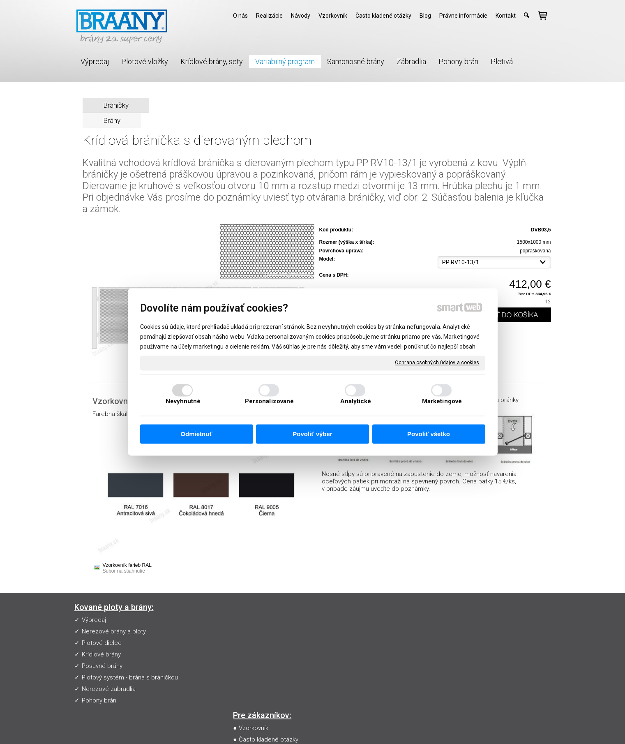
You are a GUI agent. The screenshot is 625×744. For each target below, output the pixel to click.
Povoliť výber (312, 433)
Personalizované (269, 401)
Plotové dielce (102, 643)
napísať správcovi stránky (318, 726)
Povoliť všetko (428, 433)
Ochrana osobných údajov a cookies (437, 362)
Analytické (355, 401)
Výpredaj (94, 620)
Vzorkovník (255, 620)
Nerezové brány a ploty (114, 631)
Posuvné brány (102, 666)
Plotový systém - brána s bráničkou (130, 677)
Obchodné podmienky (271, 654)
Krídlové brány (101, 654)
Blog (246, 666)
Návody (250, 643)
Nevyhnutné (183, 401)
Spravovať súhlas (463, 726)
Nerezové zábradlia (109, 689)
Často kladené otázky (270, 631)
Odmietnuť (196, 433)
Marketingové (442, 401)
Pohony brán (99, 700)
